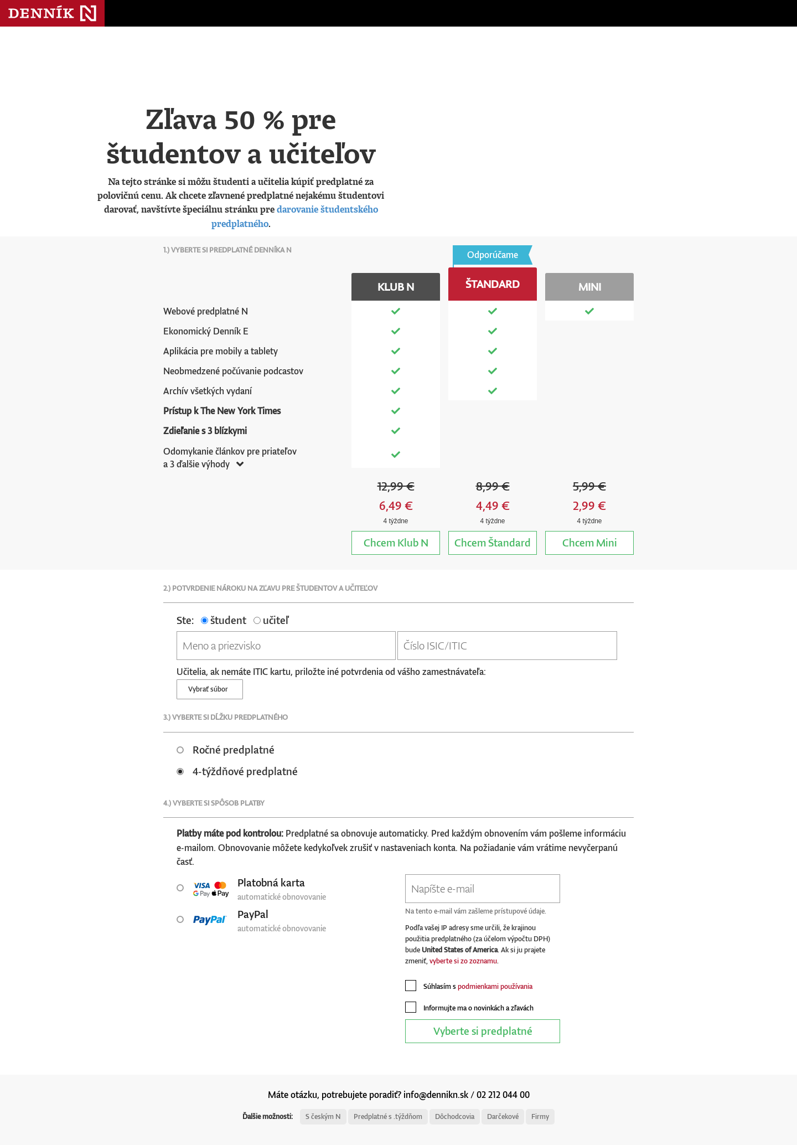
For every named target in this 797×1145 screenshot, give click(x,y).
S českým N (323, 1116)
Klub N (396, 542)
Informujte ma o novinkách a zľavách (469, 1007)
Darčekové (503, 1116)
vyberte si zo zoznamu (463, 961)
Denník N (52, 13)
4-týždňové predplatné (237, 771)
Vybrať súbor (209, 689)
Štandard (492, 542)
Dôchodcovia (454, 1116)
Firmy (540, 1116)
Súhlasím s (468, 985)
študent (223, 620)
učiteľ (270, 620)
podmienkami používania (495, 986)
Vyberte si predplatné (482, 1031)
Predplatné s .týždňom (388, 1116)
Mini (589, 542)
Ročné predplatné (226, 749)
